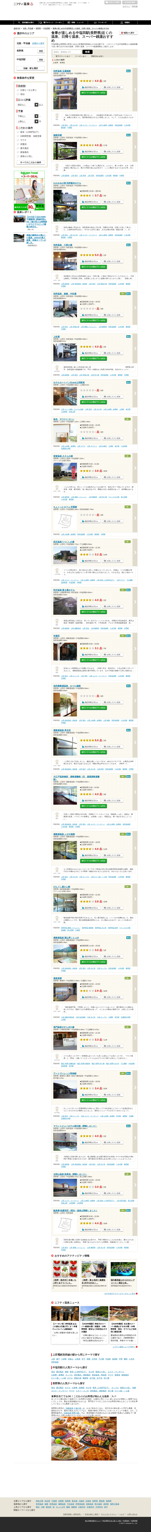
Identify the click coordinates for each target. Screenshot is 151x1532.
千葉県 (54, 1501)
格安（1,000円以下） (78, 1372)
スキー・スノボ (82, 1391)
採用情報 (134, 1521)
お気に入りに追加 (113, 87)
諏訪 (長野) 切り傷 (98, 1063)
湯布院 (106, 1504)
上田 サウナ (81, 446)
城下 (58, 1359)
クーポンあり (80, 56)
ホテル (70, 1378)
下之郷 (101, 1359)
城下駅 (128, 409)
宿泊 (53, 1372)
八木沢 (131, 1359)
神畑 (88, 1359)
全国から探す (38, 43)
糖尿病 (85, 1378)
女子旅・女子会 (96, 1378)
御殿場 (74, 1507)
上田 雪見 (91, 175)
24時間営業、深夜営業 (31, 136)
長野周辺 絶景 (113, 928)
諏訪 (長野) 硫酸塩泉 (68, 1063)
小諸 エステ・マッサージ (89, 1116)
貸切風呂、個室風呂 (82, 1375)
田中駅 (117, 1017)
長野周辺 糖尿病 (87, 928)
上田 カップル (74, 676)
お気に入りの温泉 (112, 2)
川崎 (43, 1507)
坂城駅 (63, 930)
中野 (121, 1359)
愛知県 (102, 1501)
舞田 (126, 1359)
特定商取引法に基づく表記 (112, 1521)
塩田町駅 (64, 582)
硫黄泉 (117, 1375)
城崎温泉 (62, 1504)
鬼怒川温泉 (114, 1504)
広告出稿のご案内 (91, 1514)
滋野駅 (125, 1116)
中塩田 (108, 1359)
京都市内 (90, 1507)
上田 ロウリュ (92, 446)
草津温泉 (39, 1504)
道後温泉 (89, 1504)
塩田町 (115, 1359)
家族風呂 (125, 1375)
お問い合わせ (132, 1514)
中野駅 (69, 128)
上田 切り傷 (95, 375)
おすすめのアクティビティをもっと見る (119, 1294)
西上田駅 (124, 497)
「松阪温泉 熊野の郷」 (71, 1413)
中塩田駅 (72, 582)
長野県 (95, 1501)
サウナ (110, 1375)
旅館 (67, 1372)
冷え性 (91, 1372)
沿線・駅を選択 (30, 68)
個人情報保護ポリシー (93, 1521)
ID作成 (134, 6)
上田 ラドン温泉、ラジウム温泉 (72, 409)
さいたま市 (60, 1507)
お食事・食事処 (57, 1375)
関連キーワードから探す (24, 1510)
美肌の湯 (77, 1378)
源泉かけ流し (100, 1372)
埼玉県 (47, 1501)
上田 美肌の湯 (102, 284)
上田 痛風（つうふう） (89, 327)
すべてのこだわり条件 (30, 162)
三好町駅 (64, 412)
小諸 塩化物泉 (80, 1017)
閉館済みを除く (97, 56)
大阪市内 (81, 1507)
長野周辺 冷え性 (100, 928)
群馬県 (68, 1501)
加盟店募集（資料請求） (72, 1514)
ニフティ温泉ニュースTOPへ (124, 1347)
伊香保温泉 (80, 1504)
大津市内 (99, 1507)
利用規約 (126, 1521)
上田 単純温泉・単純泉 (79, 284)
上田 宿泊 (64, 125)
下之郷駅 (129, 580)
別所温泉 (55, 1362)
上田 (53, 1359)
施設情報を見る (91, 87)
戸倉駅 (77, 930)
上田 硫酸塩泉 (76, 628)
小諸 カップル (102, 1017)
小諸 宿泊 (64, 1116)
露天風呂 (60, 1372)
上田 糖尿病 (103, 327)
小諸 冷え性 (91, 1017)
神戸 (106, 1507)
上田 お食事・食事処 (106, 125)
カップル (69, 1375)
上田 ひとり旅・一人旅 (99, 877)
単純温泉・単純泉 (99, 1375)
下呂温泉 (70, 1504)
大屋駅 (110, 1017)
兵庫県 (61, 1501)
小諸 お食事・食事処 (107, 1116)
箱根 (46, 1504)
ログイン (126, 6)
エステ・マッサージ (116, 1372)
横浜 (38, 1507)
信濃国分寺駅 (66, 448)
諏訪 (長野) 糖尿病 (83, 1063)
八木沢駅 (127, 125)
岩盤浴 (23, 144)
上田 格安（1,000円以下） (105, 580)
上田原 (77, 1359)
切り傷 (106, 1378)
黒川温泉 (98, 1504)
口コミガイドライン (109, 1514)
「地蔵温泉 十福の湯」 (73, 1408)
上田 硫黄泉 (65, 175)
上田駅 (121, 409)
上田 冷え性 (73, 125)
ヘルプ (121, 1514)
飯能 (68, 1507)
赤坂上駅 (72, 412)
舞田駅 (63, 128)
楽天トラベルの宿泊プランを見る (93, 93)
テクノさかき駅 (113, 497)
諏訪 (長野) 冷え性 (112, 1063)
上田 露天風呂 (121, 1201)
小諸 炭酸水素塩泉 (67, 1017)
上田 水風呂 (103, 446)
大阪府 (81, 1501)
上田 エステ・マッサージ (88, 125)
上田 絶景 (82, 175)
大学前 (94, 1359)
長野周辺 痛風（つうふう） (70, 928)
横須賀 (48, 1507)
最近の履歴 (129, 2)
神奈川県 (39, 1501)
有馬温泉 (53, 1504)
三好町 (64, 1359)
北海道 (88, 1501)
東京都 (74, 1501)
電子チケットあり (63, 56)
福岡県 (108, 1501)
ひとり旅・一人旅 (58, 1378)
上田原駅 (72, 1203)
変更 (41, 51)
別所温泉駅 (119, 125)
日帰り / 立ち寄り (28, 90)
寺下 (83, 1359)
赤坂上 (71, 1359)
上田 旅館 (106, 720)
